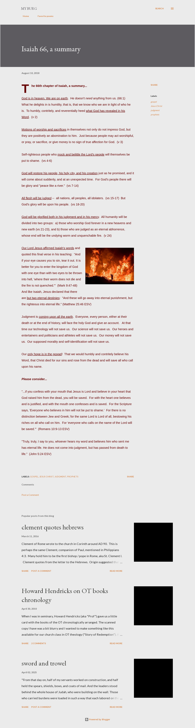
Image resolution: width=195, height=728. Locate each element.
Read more (116, 571)
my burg (29, 8)
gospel (154, 101)
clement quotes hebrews (53, 527)
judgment (155, 110)
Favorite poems (44, 16)
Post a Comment (30, 494)
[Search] (159, 8)
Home (24, 16)
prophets (155, 114)
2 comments (38, 643)
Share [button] (154, 85)
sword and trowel (44, 663)
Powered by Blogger (97, 719)
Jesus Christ (156, 106)
